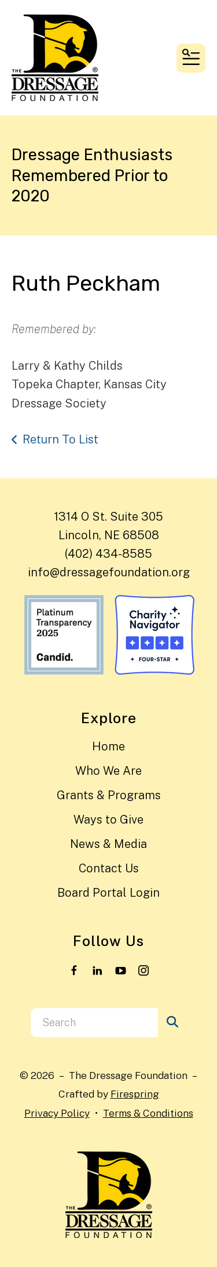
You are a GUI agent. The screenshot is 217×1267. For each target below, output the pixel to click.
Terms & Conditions (148, 1113)
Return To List (60, 439)
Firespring (135, 1094)
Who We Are (108, 771)
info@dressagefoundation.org (109, 572)
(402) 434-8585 (108, 554)
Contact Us (109, 868)
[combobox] (94, 1022)
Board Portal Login (108, 893)
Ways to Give (108, 819)
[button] (190, 58)
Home (108, 746)
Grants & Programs (109, 795)
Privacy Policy (57, 1113)
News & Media (108, 844)
